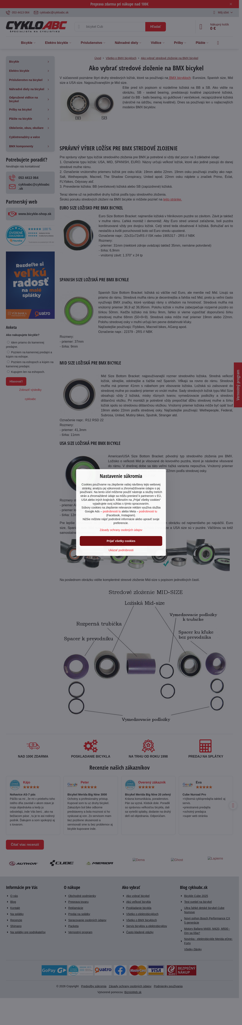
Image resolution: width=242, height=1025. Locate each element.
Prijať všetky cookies (121, 541)
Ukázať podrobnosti (121, 550)
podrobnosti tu (112, 511)
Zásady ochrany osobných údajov (121, 530)
